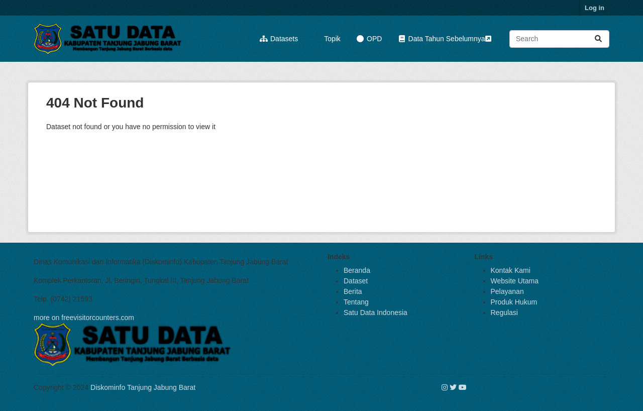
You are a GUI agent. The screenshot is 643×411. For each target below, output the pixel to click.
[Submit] (598, 39)
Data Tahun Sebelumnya (444, 39)
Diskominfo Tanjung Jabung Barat (142, 387)
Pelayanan (507, 291)
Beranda (357, 270)
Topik (332, 39)
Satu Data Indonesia (375, 313)
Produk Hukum (514, 302)
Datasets (279, 39)
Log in (594, 8)
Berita (353, 291)
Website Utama (515, 281)
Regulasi (504, 313)
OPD (369, 39)
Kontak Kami (510, 270)
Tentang (356, 302)
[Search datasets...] (559, 39)
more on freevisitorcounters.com (84, 318)
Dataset (356, 281)
